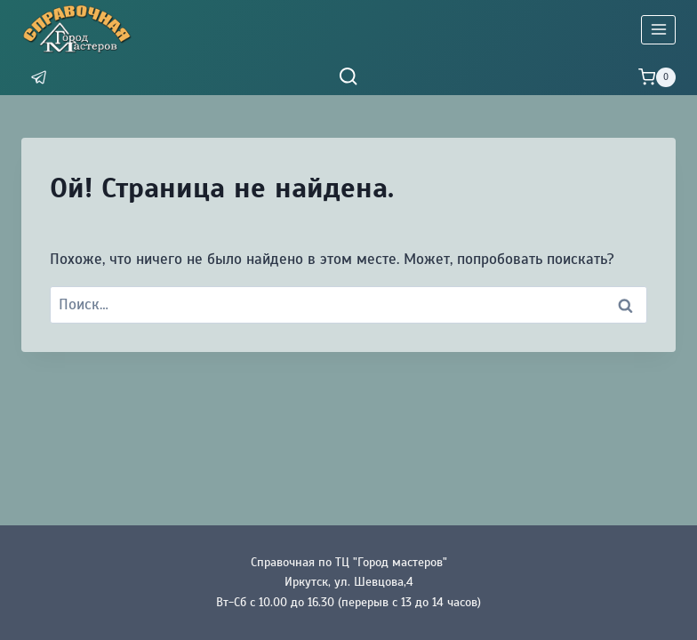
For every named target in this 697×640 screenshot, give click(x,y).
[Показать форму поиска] (348, 77)
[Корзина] (657, 77)
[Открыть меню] (658, 29)
